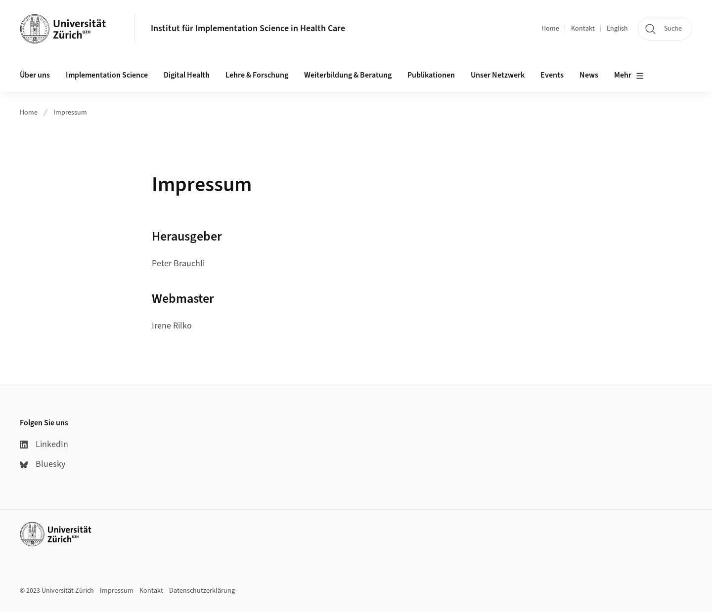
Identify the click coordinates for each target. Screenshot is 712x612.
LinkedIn (44, 444)
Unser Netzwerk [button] (498, 75)
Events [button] (552, 75)
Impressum (70, 113)
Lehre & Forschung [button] (256, 75)
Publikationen (431, 75)
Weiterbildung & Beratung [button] (348, 75)
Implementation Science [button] (107, 75)
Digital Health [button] (187, 75)
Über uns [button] (35, 75)
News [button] (588, 75)
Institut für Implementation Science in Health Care (248, 28)
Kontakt (583, 29)
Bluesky (42, 464)
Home (550, 29)
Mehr (629, 75)
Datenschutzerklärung (202, 591)
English (617, 29)
